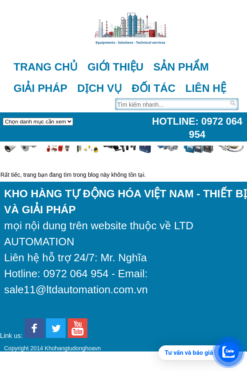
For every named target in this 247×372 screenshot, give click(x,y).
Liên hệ (205, 88)
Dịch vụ (99, 88)
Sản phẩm (181, 67)
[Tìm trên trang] (171, 104)
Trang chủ (46, 67)
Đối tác (154, 88)
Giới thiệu (115, 67)
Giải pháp (40, 88)
